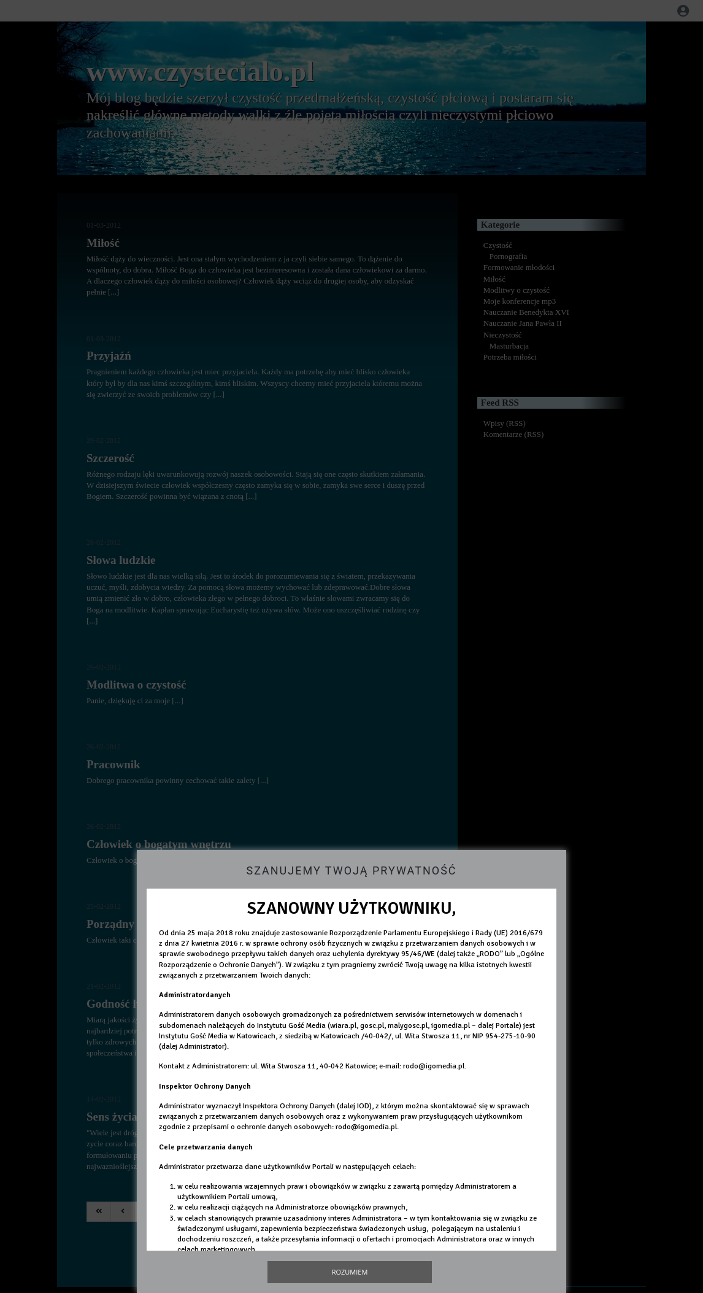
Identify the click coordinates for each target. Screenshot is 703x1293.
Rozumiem (350, 1271)
